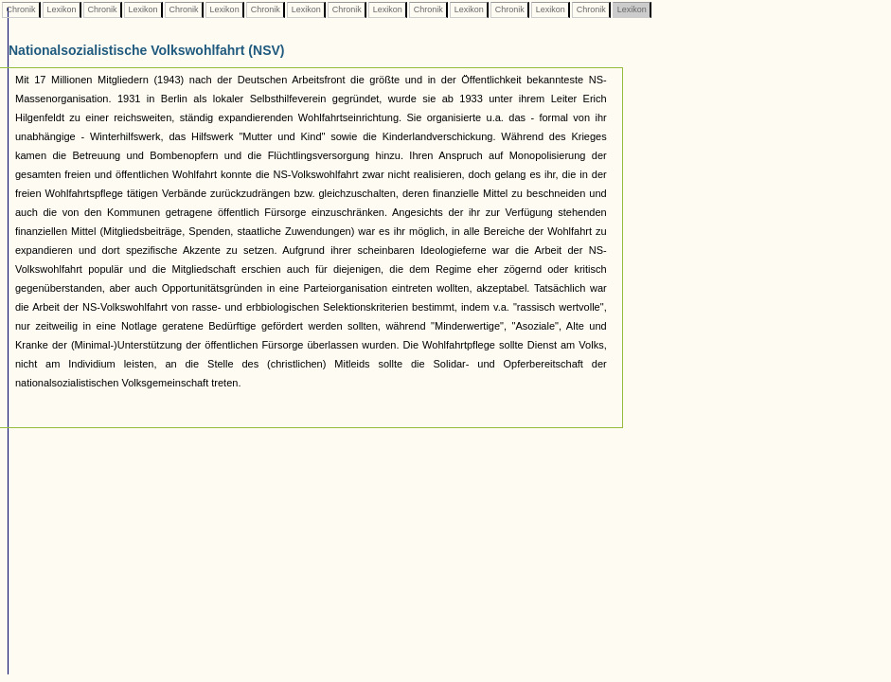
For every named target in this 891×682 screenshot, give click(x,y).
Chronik (21, 9)
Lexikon (62, 9)
